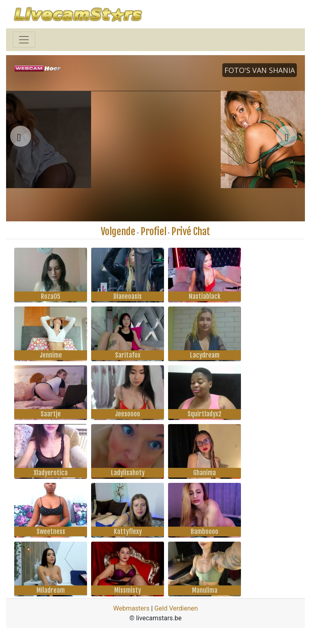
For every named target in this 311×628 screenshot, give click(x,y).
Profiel (153, 231)
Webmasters (131, 608)
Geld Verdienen (176, 608)
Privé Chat (190, 231)
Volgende (118, 231)
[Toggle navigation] (24, 40)
